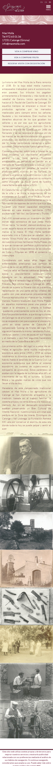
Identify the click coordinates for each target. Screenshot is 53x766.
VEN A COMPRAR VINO (26, 51)
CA (46, 2)
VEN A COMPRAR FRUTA (26, 57)
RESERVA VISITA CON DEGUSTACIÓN (26, 63)
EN (41, 2)
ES (50, 2)
